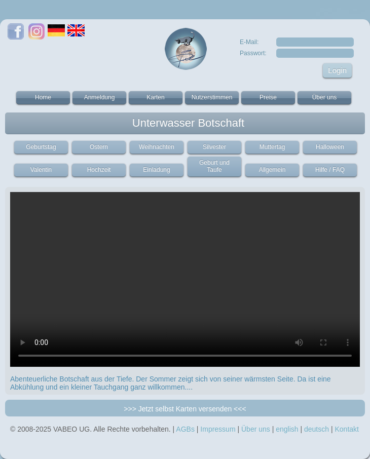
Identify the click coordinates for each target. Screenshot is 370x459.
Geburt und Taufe (214, 166)
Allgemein (272, 169)
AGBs (185, 429)
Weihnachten (156, 146)
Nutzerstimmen (212, 97)
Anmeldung (99, 97)
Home (43, 97)
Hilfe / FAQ (330, 169)
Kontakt (346, 429)
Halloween (330, 146)
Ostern (99, 146)
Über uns (324, 97)
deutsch (316, 429)
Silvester (214, 146)
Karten (155, 97)
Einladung (156, 169)
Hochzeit (99, 169)
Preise (268, 97)
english (287, 429)
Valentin (41, 169)
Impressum (217, 429)
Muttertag (272, 146)
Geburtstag (41, 146)
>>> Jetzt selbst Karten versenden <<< (185, 409)
